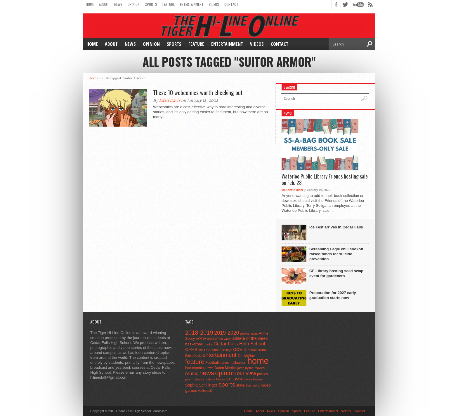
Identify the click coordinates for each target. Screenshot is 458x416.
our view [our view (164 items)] (246, 373)
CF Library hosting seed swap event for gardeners (336, 273)
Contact (231, 4)
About (104, 4)
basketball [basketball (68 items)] (194, 344)
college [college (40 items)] (227, 350)
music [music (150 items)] (191, 373)
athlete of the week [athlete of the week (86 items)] (250, 338)
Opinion (134, 4)
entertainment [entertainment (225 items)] (219, 355)
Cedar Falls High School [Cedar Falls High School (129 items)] (239, 343)
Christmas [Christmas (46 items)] (213, 350)
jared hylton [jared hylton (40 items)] (245, 368)
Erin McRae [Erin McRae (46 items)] (246, 355)
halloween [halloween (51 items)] (238, 363)
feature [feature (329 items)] (194, 361)
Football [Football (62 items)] (212, 362)
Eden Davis (169, 100)
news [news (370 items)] (206, 373)
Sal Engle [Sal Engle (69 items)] (234, 379)
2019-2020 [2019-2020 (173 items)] (226, 333)
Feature (168, 4)
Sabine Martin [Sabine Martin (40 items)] (215, 379)
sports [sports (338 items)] (226, 384)
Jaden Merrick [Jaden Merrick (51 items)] (225, 368)
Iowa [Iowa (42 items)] (210, 368)
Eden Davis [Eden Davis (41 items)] (193, 355)
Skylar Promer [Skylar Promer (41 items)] (253, 379)
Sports (151, 4)
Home (90, 4)
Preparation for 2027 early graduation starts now (332, 295)
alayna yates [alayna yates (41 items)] (249, 333)
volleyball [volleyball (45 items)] (204, 390)
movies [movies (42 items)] (260, 368)
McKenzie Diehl (292, 190)
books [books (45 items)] (208, 344)
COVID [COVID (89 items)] (240, 349)
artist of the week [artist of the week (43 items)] (219, 338)
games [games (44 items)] (224, 362)
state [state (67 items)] (240, 385)
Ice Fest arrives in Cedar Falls (336, 227)
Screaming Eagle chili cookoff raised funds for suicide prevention (336, 254)
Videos (214, 4)
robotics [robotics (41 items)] (198, 379)
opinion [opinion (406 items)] (225, 373)
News (118, 4)
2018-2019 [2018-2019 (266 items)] (199, 332)
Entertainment (192, 4)
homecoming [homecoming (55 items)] (195, 368)
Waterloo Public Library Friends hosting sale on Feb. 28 (325, 179)
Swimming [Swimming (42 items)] (253, 385)
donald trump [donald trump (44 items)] (257, 350)
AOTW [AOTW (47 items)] (201, 338)
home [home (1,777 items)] (258, 361)
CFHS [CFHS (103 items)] (191, 349)
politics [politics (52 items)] (262, 374)
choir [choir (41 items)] (201, 350)
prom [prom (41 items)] (188, 379)
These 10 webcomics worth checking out (198, 92)
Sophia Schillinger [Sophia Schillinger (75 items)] (201, 385)
